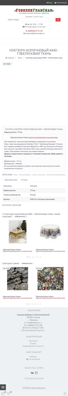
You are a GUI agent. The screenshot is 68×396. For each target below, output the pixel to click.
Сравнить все (21, 217)
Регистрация (61, 3)
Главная (10, 58)
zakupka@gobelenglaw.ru (35, 33)
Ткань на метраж (38, 175)
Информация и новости (33, 346)
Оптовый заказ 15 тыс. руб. (35, 27)
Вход (49, 3)
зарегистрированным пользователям (43, 137)
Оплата (33, 343)
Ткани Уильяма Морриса (55, 175)
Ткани (20, 58)
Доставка (33, 341)
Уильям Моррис (25, 175)
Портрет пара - (38, 16)
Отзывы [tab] (24, 180)
